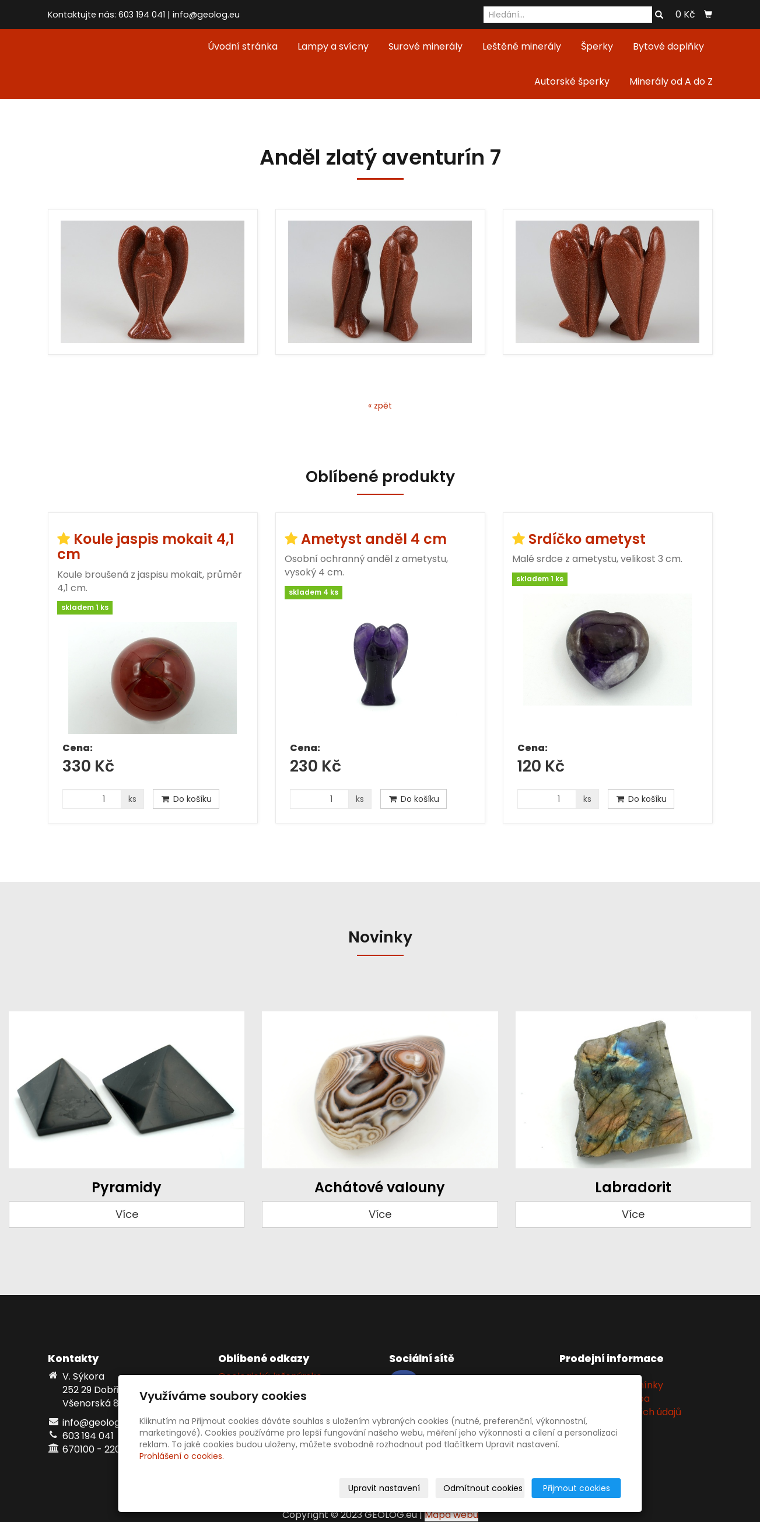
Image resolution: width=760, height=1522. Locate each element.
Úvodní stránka (243, 46)
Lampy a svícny (333, 46)
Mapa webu (451, 1514)
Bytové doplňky (668, 46)
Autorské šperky (572, 81)
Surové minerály (425, 46)
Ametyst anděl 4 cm (374, 539)
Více (126, 1214)
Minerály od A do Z (671, 81)
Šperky (597, 46)
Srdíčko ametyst (587, 539)
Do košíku (186, 799)
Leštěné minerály (521, 46)
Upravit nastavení (384, 1488)
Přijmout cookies (576, 1488)
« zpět (380, 405)
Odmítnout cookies (483, 1488)
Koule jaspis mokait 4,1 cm (145, 546)
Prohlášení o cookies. (181, 1456)
